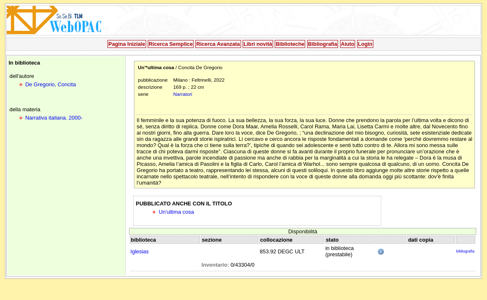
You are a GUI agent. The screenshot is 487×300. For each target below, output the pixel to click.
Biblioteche (290, 44)
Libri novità (258, 44)
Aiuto (348, 44)
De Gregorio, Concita (50, 84)
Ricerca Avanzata (218, 44)
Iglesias (139, 251)
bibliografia (465, 251)
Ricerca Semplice (171, 44)
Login (365, 44)
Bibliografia (322, 44)
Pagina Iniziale (126, 44)
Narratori (182, 94)
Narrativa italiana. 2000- (54, 118)
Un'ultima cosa (176, 212)
